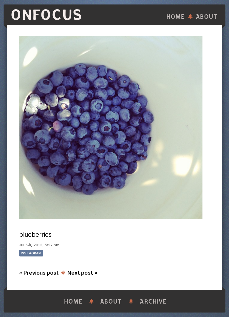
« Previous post (39, 273)
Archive (153, 302)
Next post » (82, 273)
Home (175, 17)
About (207, 17)
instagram (31, 253)
